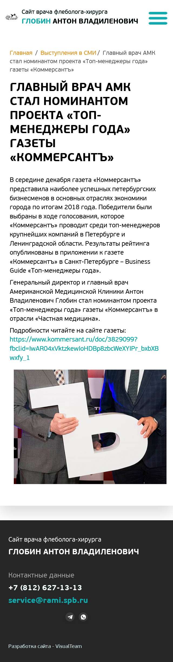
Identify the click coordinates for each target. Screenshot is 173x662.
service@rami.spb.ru (48, 601)
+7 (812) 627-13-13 (45, 588)
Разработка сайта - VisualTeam (45, 646)
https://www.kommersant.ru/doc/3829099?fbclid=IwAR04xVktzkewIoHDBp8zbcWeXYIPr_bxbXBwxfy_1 (84, 349)
